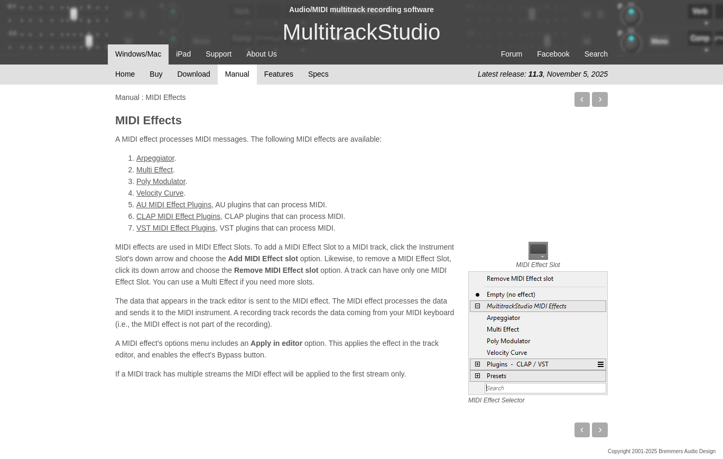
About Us (261, 54)
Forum (511, 54)
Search (596, 54)
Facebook (553, 54)
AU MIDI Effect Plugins (173, 204)
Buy (156, 74)
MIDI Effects (148, 120)
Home (125, 74)
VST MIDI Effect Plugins (176, 228)
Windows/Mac (138, 54)
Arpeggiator (155, 158)
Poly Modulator (161, 181)
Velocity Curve (159, 193)
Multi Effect (154, 170)
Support (218, 54)
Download (193, 74)
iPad (183, 54)
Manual (237, 74)
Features (278, 74)
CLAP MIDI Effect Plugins (178, 216)
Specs (318, 74)
